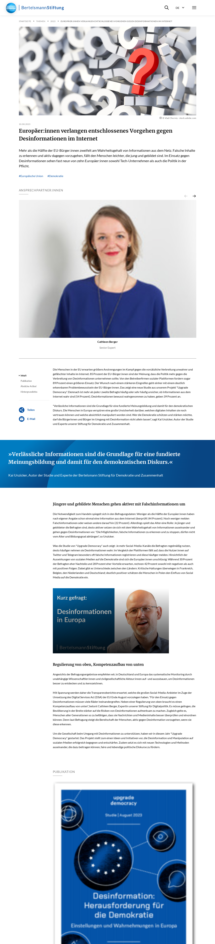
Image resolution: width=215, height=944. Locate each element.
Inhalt (24, 375)
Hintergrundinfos (29, 391)
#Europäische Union (31, 176)
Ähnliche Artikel (28, 386)
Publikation (26, 381)
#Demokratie (55, 176)
